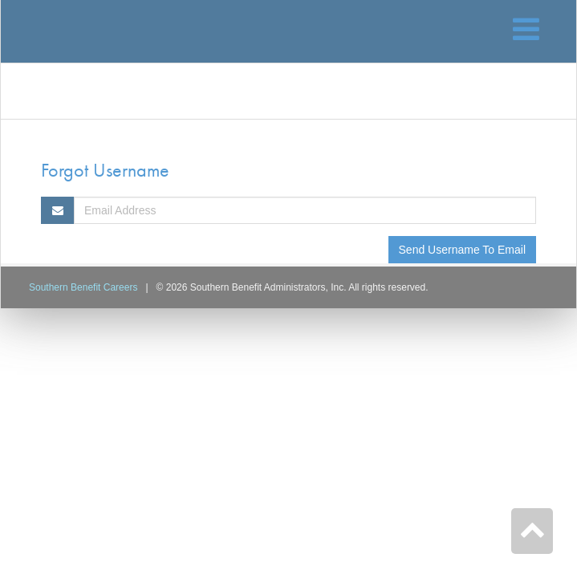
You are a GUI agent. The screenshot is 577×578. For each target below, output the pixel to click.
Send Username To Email (462, 249)
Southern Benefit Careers (83, 287)
